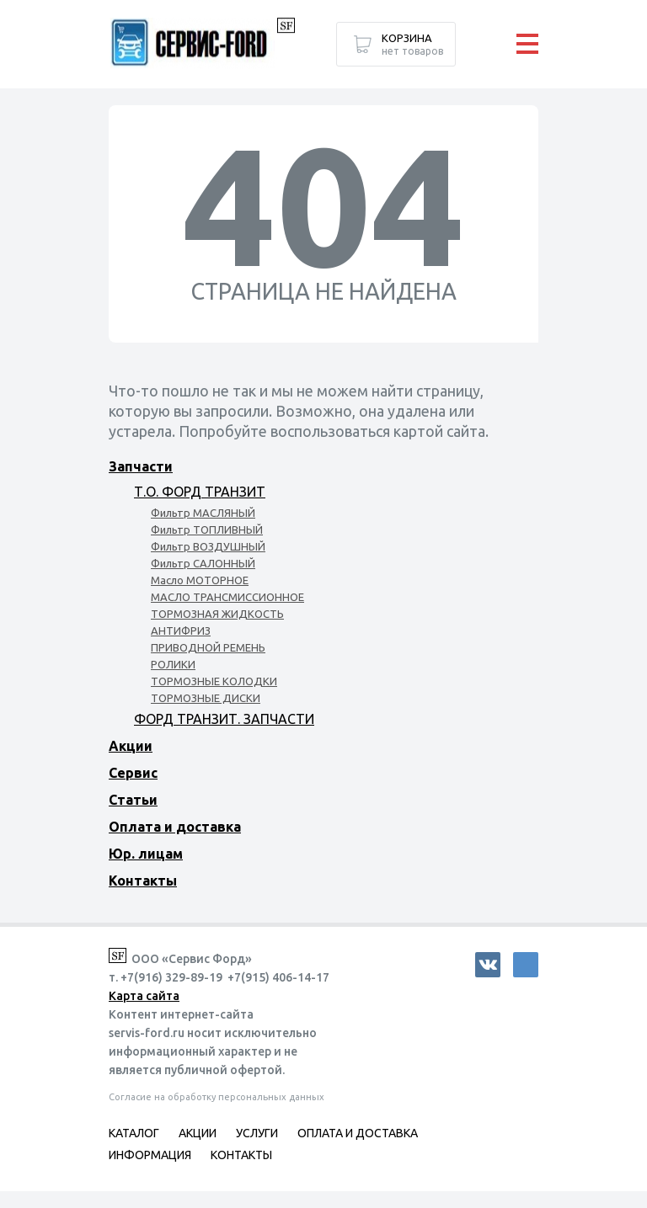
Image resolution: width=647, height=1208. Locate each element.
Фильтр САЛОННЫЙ (203, 563)
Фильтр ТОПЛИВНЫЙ (207, 529)
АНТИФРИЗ (181, 630)
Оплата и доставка (175, 826)
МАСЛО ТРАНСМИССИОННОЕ (227, 597)
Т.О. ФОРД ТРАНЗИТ (199, 491)
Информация (150, 1155)
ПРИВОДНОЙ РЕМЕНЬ (208, 647)
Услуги (257, 1133)
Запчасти (141, 466)
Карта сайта (144, 996)
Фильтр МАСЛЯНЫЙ (203, 513)
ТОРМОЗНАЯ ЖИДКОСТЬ (217, 614)
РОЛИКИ (173, 664)
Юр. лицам (146, 853)
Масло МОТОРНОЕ (200, 580)
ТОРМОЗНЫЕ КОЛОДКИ (214, 681)
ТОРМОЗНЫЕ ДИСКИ (205, 698)
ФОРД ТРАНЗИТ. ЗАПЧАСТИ (224, 718)
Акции (130, 745)
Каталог (134, 1133)
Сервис (133, 772)
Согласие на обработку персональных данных (216, 1097)
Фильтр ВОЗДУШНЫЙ (208, 546)
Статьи (133, 799)
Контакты (143, 880)
